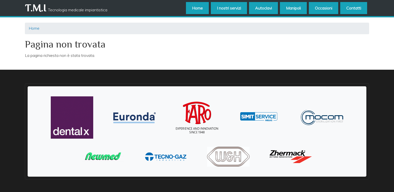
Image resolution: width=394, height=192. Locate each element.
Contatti (353, 8)
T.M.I (35, 8)
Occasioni (323, 8)
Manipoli (293, 8)
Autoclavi (263, 8)
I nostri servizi (229, 8)
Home (197, 8)
